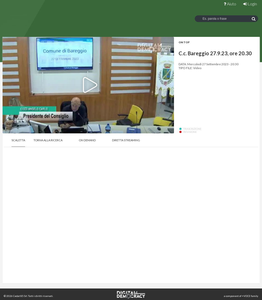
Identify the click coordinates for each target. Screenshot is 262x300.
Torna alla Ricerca (48, 140)
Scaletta (18, 140)
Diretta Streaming (126, 140)
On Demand (87, 140)
